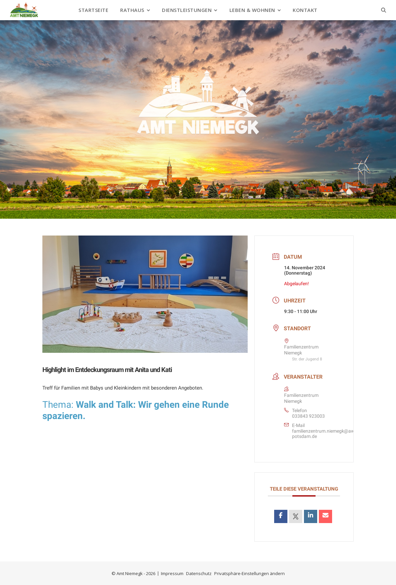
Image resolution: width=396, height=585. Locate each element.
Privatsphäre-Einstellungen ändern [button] (249, 573)
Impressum (172, 573)
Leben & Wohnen (252, 10)
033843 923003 (308, 416)
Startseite (93, 10)
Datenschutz (199, 573)
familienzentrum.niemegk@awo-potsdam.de (325, 433)
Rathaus (132, 10)
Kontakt (305, 10)
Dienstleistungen (187, 10)
